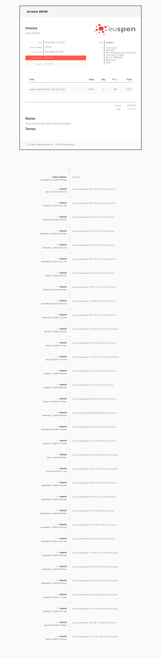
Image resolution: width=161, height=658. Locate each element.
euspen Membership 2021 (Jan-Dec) (47, 89)
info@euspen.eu (67, 144)
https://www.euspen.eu (41, 144)
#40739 (75, 177)
